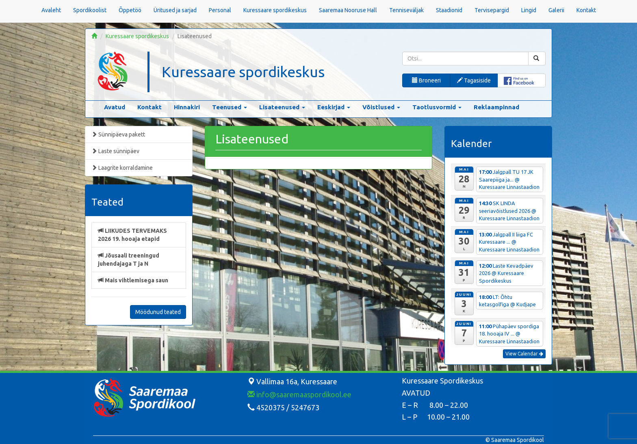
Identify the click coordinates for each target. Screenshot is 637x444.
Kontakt (586, 10)
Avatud (114, 107)
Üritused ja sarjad (175, 10)
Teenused (229, 107)
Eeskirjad (333, 107)
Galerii (556, 10)
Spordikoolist (89, 10)
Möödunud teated (158, 312)
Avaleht (51, 10)
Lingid (528, 10)
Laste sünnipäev (115, 151)
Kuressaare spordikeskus (275, 10)
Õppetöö (130, 10)
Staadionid (449, 10)
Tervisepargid (491, 10)
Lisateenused (282, 107)
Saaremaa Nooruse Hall (348, 10)
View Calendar (524, 353)
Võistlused (381, 107)
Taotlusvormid (437, 107)
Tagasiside (474, 80)
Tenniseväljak (406, 10)
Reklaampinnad (496, 107)
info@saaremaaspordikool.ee (299, 394)
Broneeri (426, 80)
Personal (220, 10)
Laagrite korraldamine (122, 168)
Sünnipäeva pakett (118, 134)
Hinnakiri (187, 107)
